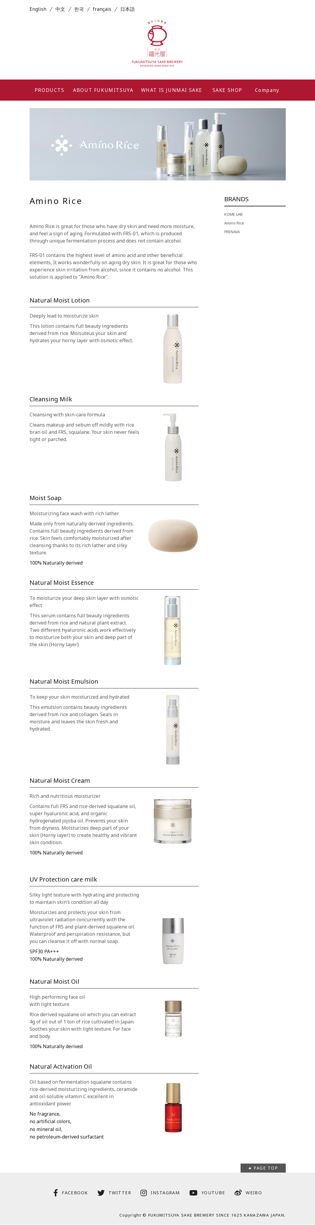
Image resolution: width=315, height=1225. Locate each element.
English (38, 9)
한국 (79, 9)
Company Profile (267, 94)
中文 (60, 9)
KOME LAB (233, 214)
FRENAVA (232, 231)
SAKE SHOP (227, 90)
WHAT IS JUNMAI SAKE (171, 90)
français (102, 9)
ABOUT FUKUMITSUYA (103, 90)
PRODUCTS (50, 90)
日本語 (127, 9)
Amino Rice (234, 223)
